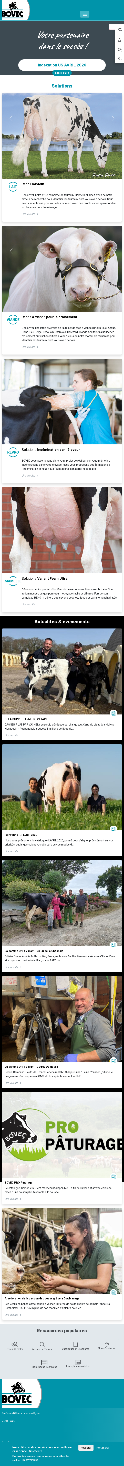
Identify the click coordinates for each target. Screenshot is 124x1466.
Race (33, 184)
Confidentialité (9, 1413)
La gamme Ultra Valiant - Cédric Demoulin (31, 1066)
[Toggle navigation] (84, 14)
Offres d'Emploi (14, 1346)
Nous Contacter (107, 1346)
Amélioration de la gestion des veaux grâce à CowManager (43, 1298)
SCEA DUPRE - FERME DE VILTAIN (26, 719)
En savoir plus (30, 1460)
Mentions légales (32, 1413)
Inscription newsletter (78, 1364)
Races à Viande (49, 317)
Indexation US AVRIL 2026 (62, 65)
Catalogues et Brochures (75, 1346)
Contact (20, 1413)
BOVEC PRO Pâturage (19, 1182)
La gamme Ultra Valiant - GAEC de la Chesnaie (34, 951)
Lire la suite (62, 72)
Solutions (51, 450)
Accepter (86, 1447)
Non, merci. (102, 1447)
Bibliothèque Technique (44, 1364)
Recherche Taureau (42, 1346)
